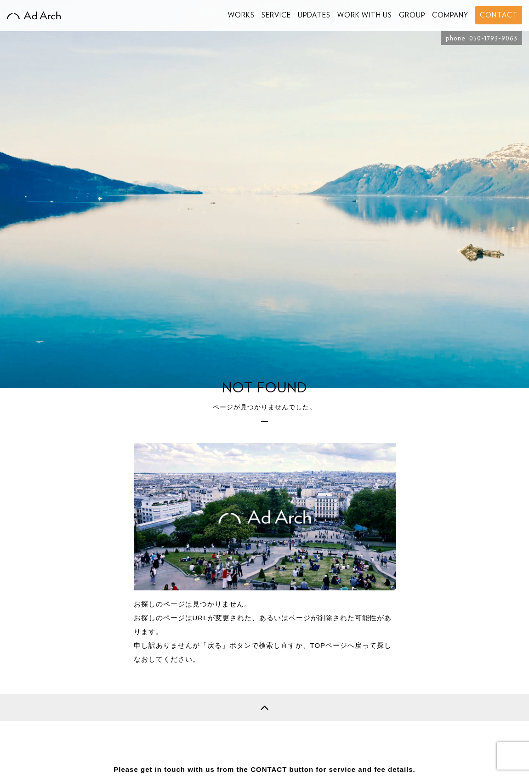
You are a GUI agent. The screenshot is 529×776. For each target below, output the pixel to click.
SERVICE (276, 15)
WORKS (241, 15)
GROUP (412, 15)
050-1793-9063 (493, 38)
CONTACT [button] (499, 15)
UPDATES (314, 15)
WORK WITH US (364, 15)
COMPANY (450, 15)
